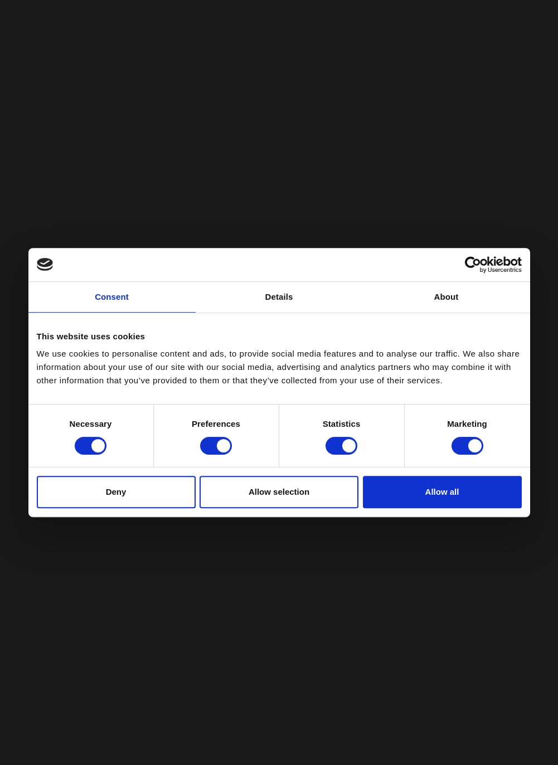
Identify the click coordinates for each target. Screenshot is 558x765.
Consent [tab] (112, 296)
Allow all (442, 491)
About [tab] (446, 296)
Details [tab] (279, 296)
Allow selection (279, 491)
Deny (116, 491)
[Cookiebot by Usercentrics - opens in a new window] (473, 264)
